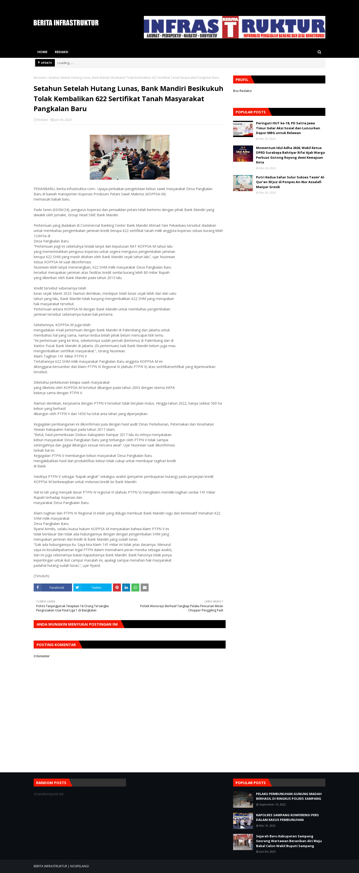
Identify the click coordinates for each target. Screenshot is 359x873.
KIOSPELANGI (79, 866)
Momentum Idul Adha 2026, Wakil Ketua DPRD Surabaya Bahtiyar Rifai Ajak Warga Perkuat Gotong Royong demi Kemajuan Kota (290, 155)
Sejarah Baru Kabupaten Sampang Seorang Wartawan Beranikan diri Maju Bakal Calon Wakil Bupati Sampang (289, 841)
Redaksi (42, 120)
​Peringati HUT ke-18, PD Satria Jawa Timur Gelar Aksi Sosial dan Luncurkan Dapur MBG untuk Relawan (288, 128)
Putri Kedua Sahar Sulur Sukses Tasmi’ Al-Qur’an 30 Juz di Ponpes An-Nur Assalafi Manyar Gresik (290, 182)
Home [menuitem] (42, 52)
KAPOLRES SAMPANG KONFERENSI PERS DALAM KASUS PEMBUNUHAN (287, 817)
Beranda (40, 77)
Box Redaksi (242, 90)
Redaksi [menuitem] (61, 52)
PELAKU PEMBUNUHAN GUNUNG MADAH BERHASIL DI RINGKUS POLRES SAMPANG (289, 796)
